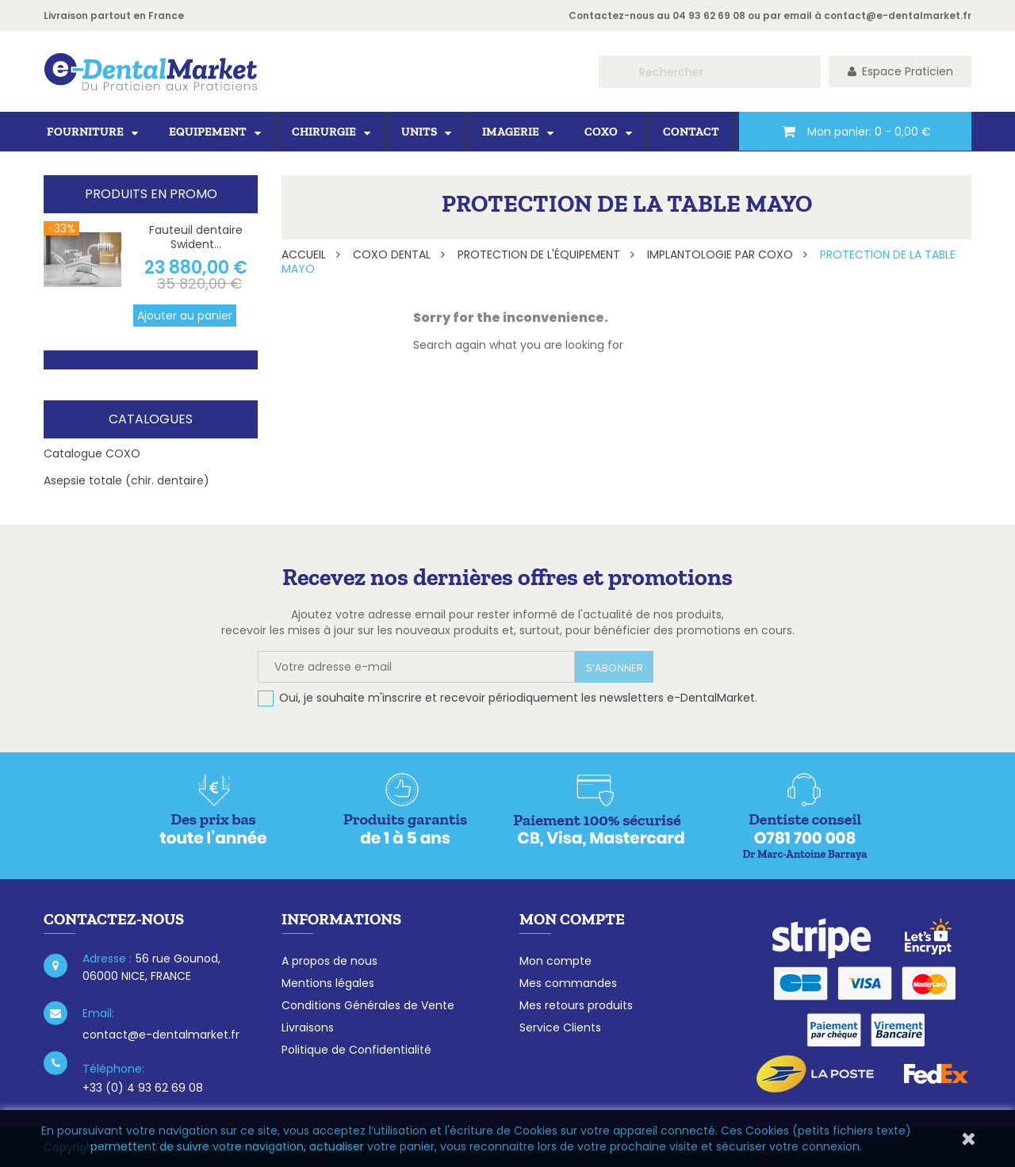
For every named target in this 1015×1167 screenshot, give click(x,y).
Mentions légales (328, 983)
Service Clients (560, 1027)
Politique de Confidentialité (356, 1050)
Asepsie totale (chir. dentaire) (126, 480)
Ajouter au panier (184, 315)
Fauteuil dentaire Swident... (196, 237)
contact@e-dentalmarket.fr (897, 15)
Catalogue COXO (92, 453)
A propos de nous (329, 961)
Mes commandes (568, 983)
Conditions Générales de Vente (368, 1005)
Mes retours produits (576, 1005)
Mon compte (555, 961)
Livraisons (308, 1027)
